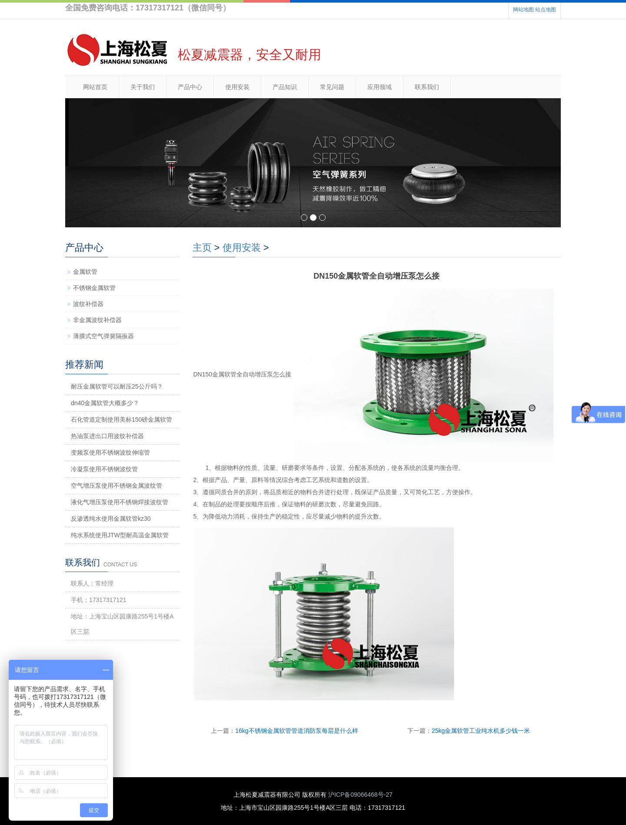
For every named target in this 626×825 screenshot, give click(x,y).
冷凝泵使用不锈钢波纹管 (104, 469)
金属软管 (85, 271)
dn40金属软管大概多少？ (105, 402)
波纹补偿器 (88, 303)
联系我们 (427, 86)
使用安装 (237, 86)
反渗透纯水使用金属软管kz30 (111, 518)
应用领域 (379, 86)
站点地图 (545, 10)
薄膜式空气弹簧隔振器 (103, 336)
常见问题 (332, 86)
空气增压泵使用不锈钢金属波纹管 (116, 485)
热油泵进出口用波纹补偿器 (107, 435)
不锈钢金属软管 (94, 287)
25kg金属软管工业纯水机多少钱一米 (481, 730)
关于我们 (142, 86)
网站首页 (95, 86)
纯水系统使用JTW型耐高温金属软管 (120, 535)
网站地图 (523, 10)
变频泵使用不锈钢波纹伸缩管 (110, 452)
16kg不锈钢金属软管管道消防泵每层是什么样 (296, 730)
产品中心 (190, 86)
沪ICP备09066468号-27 (360, 794)
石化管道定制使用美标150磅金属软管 (121, 419)
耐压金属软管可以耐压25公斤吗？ (117, 386)
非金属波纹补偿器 (97, 319)
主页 (202, 247)
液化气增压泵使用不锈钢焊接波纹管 (119, 502)
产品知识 (285, 86)
